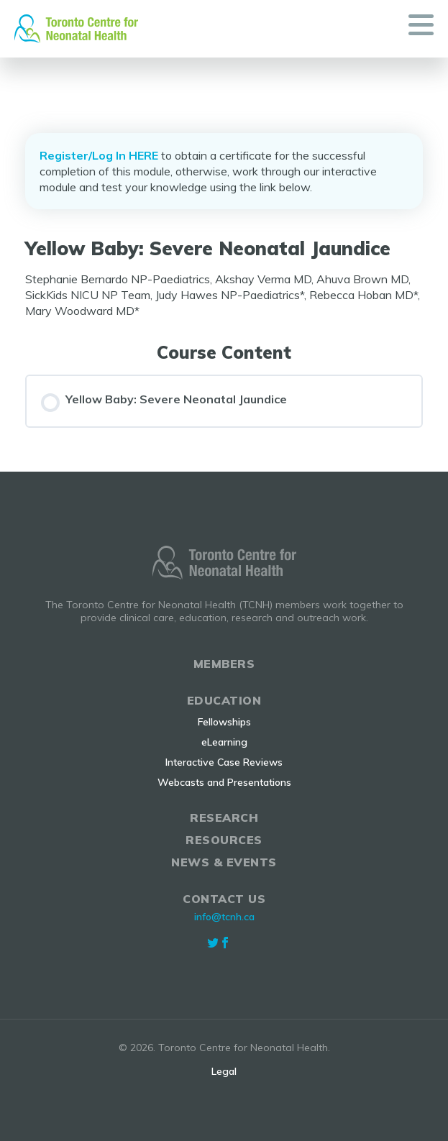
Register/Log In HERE (99, 155)
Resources (224, 840)
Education (224, 700)
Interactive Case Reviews (224, 762)
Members (224, 663)
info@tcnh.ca (224, 916)
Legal (224, 1071)
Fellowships (224, 721)
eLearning (224, 742)
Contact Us (224, 899)
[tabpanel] (224, 295)
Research (224, 817)
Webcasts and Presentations (224, 782)
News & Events (224, 862)
